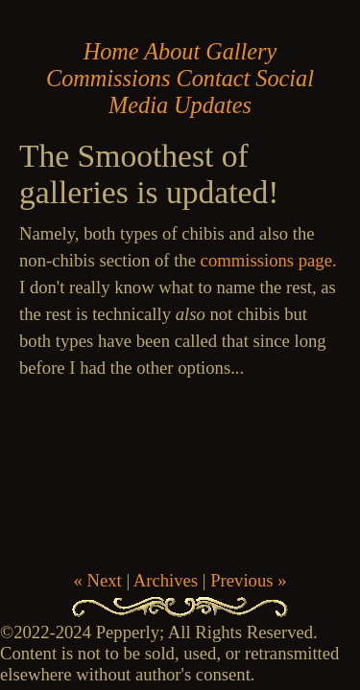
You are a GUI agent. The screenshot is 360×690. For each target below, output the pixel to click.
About (172, 51)
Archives (165, 580)
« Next (97, 580)
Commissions (108, 78)
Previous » (248, 580)
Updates (213, 105)
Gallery (240, 51)
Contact (213, 78)
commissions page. (269, 260)
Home (111, 51)
